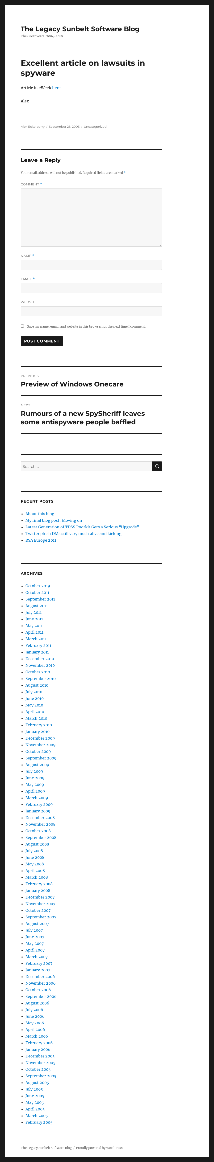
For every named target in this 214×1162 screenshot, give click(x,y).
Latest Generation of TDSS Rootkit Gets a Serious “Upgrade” (82, 527)
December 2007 (40, 897)
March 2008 (36, 877)
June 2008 (34, 857)
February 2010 (38, 725)
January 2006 (37, 1049)
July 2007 (34, 930)
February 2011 (38, 645)
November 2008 (40, 824)
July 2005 (34, 1089)
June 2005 (34, 1095)
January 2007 (37, 970)
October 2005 (38, 1069)
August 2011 (36, 605)
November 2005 (40, 1062)
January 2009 (37, 811)
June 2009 (35, 778)
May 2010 (34, 705)
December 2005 (40, 1056)
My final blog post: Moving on (53, 520)
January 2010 (37, 731)
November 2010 (40, 665)
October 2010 (37, 672)
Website (29, 302)
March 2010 (36, 718)
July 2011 (33, 612)
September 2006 (41, 996)
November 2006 (40, 983)
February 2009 (39, 804)
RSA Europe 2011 (40, 540)
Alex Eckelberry (33, 126)
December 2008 (40, 817)
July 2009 (34, 771)
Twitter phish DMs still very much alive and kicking (73, 533)
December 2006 (40, 976)
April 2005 (35, 1109)
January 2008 (37, 890)
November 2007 (40, 903)
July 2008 (34, 850)
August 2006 (37, 1003)
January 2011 (37, 652)
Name (27, 256)
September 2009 (41, 758)
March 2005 (36, 1115)
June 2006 (35, 1016)
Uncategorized (95, 126)
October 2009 (38, 751)
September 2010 (40, 678)
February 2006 (39, 1042)
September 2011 (40, 599)
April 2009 (35, 791)
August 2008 (37, 844)
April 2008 (35, 870)
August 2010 (36, 685)
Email (28, 279)
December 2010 (39, 658)
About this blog (39, 513)
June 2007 (34, 936)
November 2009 (40, 744)
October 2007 (37, 910)
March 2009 (36, 797)
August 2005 (37, 1082)
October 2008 (38, 831)
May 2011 (33, 625)
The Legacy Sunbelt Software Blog (80, 29)
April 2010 (34, 711)
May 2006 (34, 1023)
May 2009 (34, 784)
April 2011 (34, 632)
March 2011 (35, 638)
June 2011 (34, 619)
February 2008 (39, 883)
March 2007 (36, 956)
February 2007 (38, 963)
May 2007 (34, 943)
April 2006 (35, 1029)
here (56, 87)
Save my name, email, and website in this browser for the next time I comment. (86, 326)
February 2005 (39, 1122)
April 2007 (35, 950)
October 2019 (37, 585)
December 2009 (40, 738)
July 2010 (33, 691)
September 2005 (40, 1076)
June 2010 (34, 698)
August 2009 (37, 764)
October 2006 (38, 989)
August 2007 (37, 923)
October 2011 (37, 592)
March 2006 (36, 1036)
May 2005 (34, 1102)
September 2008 (40, 837)
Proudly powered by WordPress (99, 1148)
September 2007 (40, 917)
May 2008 (34, 864)
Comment (31, 184)
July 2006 (34, 1009)
